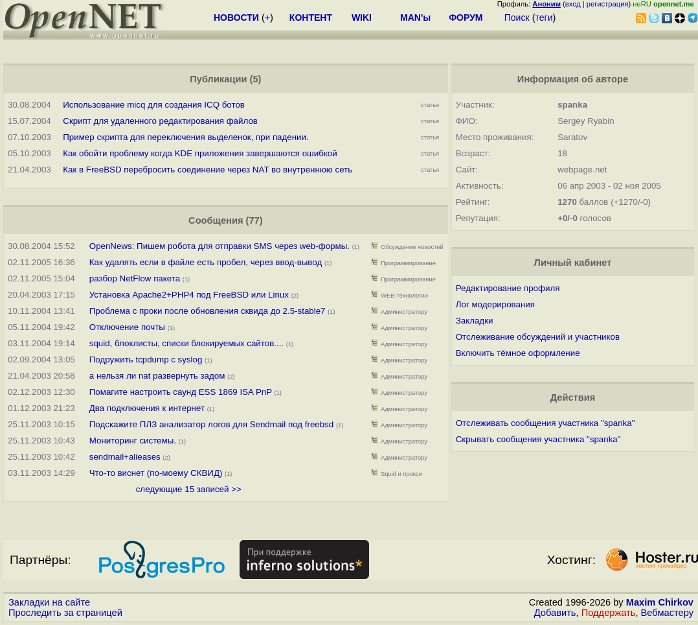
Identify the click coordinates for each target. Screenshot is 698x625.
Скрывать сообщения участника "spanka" (538, 439)
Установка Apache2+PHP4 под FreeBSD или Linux (189, 295)
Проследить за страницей (65, 612)
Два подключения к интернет (147, 408)
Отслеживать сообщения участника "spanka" (545, 423)
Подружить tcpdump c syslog (146, 359)
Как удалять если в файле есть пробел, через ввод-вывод (205, 262)
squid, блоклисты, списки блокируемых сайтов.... (187, 343)
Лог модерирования (495, 304)
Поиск (517, 17)
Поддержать (608, 612)
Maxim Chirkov (659, 602)
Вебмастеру (667, 612)
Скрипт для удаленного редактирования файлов (160, 121)
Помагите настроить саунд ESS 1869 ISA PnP (180, 392)
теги (544, 17)
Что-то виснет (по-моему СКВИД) (156, 473)
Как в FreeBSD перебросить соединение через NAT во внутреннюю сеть (207, 169)
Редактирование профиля (508, 288)
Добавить (555, 612)
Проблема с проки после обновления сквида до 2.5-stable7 (207, 311)
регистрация (608, 4)
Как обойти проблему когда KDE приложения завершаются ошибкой (200, 153)
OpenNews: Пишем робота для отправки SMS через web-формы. (219, 246)
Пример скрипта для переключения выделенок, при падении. (185, 137)
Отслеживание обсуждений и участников (538, 337)
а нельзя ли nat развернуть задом (157, 376)
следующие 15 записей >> (189, 489)
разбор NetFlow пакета (134, 278)
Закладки (474, 320)
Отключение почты (127, 327)
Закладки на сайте (49, 602)
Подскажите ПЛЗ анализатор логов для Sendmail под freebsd (211, 424)
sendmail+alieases (125, 457)
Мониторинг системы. (132, 440)
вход (573, 4)
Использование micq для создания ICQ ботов (154, 105)
